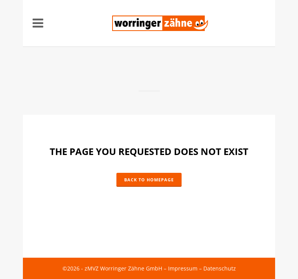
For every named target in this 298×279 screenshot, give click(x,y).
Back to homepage (149, 180)
